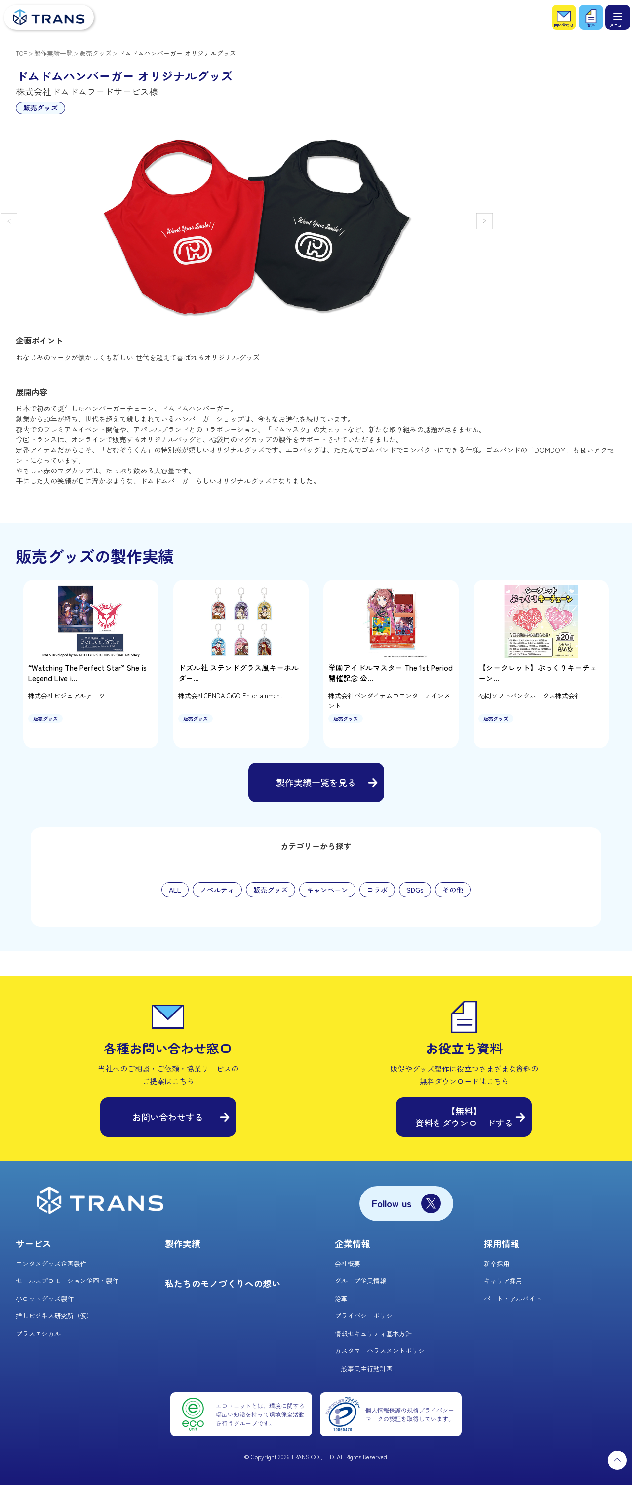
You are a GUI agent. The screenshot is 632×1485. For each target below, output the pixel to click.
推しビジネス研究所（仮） (54, 1315)
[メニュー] (617, 17)
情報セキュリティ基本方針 (373, 1333)
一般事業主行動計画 (364, 1368)
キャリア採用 (503, 1280)
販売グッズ (95, 53)
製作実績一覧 (53, 53)
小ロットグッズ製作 (45, 1298)
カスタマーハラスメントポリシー (383, 1350)
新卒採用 (497, 1263)
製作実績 (182, 1243)
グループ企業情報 (360, 1280)
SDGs (415, 890)
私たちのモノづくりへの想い (222, 1283)
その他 (452, 890)
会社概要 (347, 1263)
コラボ (377, 890)
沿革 (341, 1298)
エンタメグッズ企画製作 (51, 1263)
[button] (9, 221)
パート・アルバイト (513, 1298)
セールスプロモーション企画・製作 (67, 1280)
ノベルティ (217, 890)
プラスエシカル (38, 1333)
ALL (175, 890)
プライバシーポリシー (367, 1315)
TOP (21, 53)
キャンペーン (327, 890)
